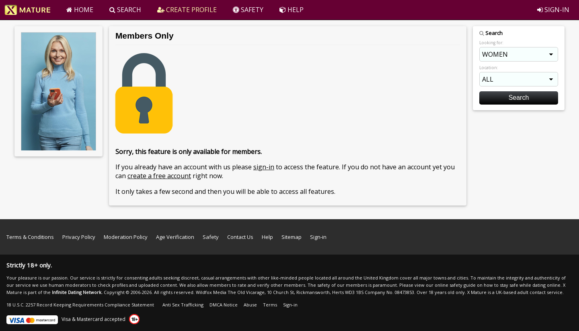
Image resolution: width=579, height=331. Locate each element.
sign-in (263, 166)
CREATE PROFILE (187, 9)
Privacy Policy (78, 237)
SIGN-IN (553, 9)
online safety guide (455, 285)
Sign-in (318, 237)
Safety (211, 237)
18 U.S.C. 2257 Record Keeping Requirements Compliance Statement (80, 305)
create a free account (159, 175)
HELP (291, 9)
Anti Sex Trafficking (182, 305)
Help (267, 237)
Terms (270, 305)
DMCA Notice (223, 305)
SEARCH (125, 9)
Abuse (250, 305)
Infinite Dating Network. (77, 292)
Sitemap (291, 237)
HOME (79, 9)
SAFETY (248, 9)
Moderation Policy (126, 237)
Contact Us (240, 237)
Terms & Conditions (30, 237)
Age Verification (175, 237)
